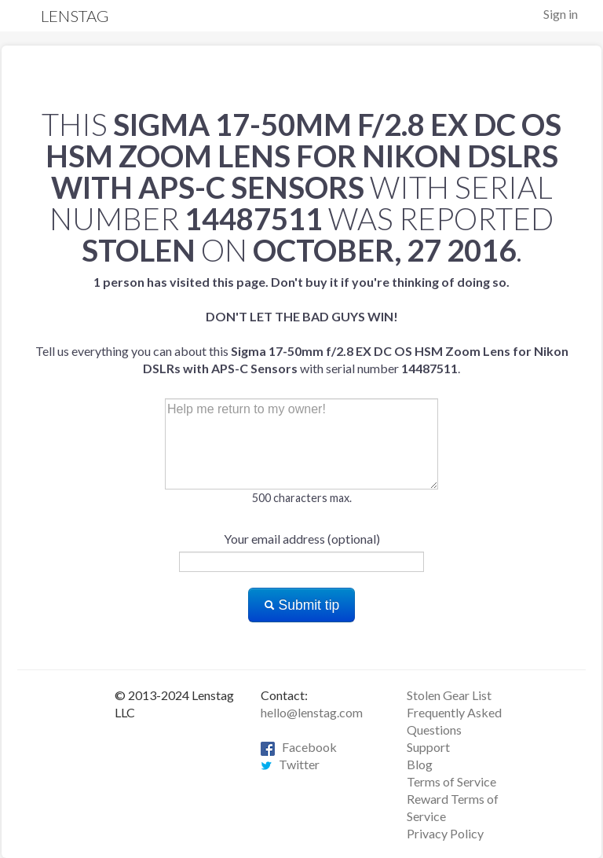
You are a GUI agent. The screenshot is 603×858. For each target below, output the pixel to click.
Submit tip (302, 605)
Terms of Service (451, 781)
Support (428, 746)
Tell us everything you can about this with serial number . (301, 325)
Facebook (299, 746)
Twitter (290, 764)
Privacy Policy (445, 833)
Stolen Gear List (449, 695)
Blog (420, 764)
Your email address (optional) (302, 538)
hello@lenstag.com (312, 712)
